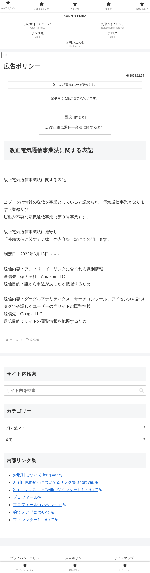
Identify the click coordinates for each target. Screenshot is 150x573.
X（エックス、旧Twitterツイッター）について (57, 490)
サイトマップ (123, 558)
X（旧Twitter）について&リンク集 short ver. (55, 482)
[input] (75, 391)
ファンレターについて (35, 520)
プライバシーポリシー (26, 558)
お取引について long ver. (37, 475)
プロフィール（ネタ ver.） (39, 505)
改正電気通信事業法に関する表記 (76, 127)
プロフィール (27, 497)
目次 (68, 117)
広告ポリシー (75, 558)
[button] (142, 390)
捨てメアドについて (33, 512)
